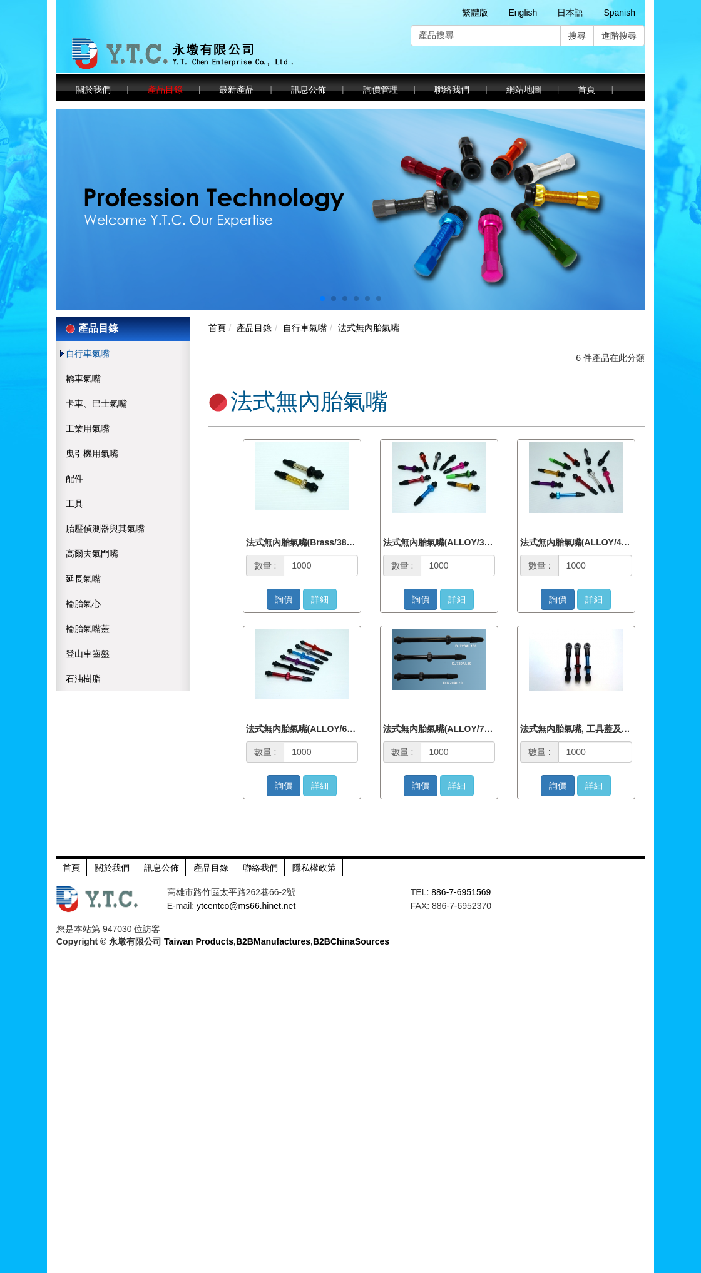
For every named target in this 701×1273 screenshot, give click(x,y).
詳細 (320, 599)
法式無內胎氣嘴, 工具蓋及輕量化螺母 (592, 729)
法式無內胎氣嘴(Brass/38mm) (306, 542)
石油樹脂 (83, 679)
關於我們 (93, 89)
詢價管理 (380, 89)
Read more (26, 1067)
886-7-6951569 (461, 892)
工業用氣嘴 (88, 428)
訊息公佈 (308, 89)
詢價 (283, 599)
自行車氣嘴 (88, 353)
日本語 (570, 13)
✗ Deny (15, 991)
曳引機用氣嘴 (92, 454)
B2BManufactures (273, 941)
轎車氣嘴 (83, 378)
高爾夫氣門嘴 (92, 554)
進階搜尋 (619, 36)
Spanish (619, 13)
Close (11, 954)
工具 (74, 504)
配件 (74, 479)
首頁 (586, 89)
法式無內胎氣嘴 (368, 328)
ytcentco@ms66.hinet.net (246, 906)
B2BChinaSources (351, 941)
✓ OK (315, 1267)
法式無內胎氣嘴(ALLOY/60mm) (308, 729)
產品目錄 (165, 89)
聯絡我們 (451, 89)
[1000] (320, 565)
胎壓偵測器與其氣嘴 (105, 529)
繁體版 (475, 13)
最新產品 (236, 89)
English (522, 13)
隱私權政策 (314, 868)
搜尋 (577, 36)
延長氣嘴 (83, 579)
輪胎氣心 (83, 604)
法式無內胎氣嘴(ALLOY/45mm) (582, 542)
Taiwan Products (198, 941)
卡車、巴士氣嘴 (96, 403)
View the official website (100, 1067)
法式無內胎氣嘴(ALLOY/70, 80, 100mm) (462, 729)
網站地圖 (523, 89)
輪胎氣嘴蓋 (88, 629)
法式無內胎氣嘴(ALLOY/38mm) (445, 542)
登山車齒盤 (88, 654)
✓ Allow (15, 979)
